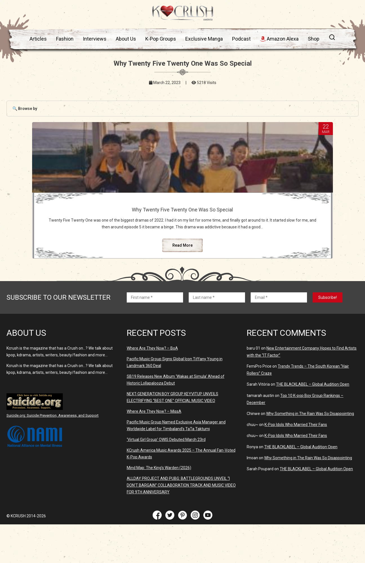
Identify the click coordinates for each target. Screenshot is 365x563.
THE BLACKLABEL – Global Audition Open (312, 417)
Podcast (241, 39)
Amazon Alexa (279, 39)
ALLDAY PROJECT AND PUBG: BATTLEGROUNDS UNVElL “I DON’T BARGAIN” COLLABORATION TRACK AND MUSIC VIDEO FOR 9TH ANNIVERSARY (181, 518)
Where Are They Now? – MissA (154, 444)
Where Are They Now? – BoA (152, 381)
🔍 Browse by (24, 108)
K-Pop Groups (160, 39)
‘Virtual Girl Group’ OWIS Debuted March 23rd (166, 472)
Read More (182, 278)
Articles (38, 39)
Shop (313, 39)
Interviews (94, 39)
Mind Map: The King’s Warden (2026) (159, 500)
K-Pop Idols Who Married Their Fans (295, 457)
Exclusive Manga (204, 39)
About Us (126, 39)
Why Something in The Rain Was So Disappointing (310, 446)
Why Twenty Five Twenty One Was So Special (182, 212)
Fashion (65, 39)
